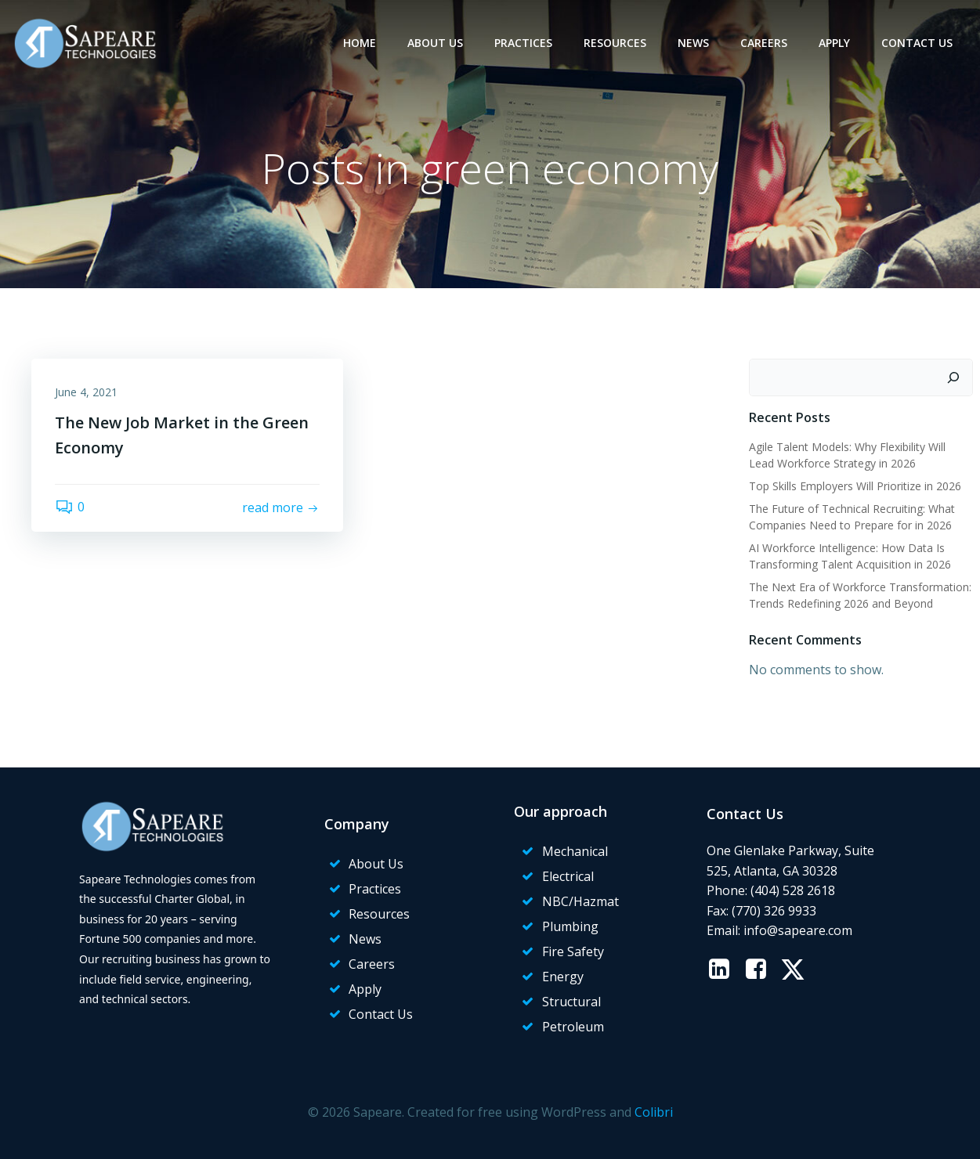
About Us (435, 42)
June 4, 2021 (86, 392)
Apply (834, 42)
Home (359, 42)
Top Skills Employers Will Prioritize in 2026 (855, 485)
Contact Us (917, 42)
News (693, 42)
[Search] (953, 377)
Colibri (654, 1112)
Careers (763, 42)
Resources (615, 42)
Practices (523, 42)
